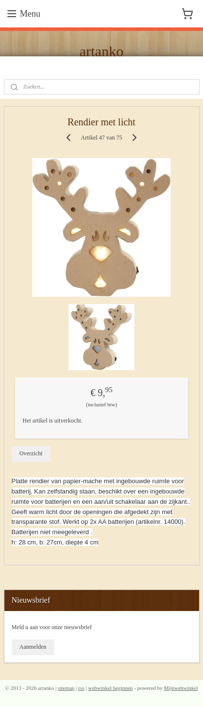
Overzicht (30, 453)
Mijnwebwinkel (181, 688)
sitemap (66, 688)
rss (81, 688)
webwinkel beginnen (110, 688)
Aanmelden (32, 646)
